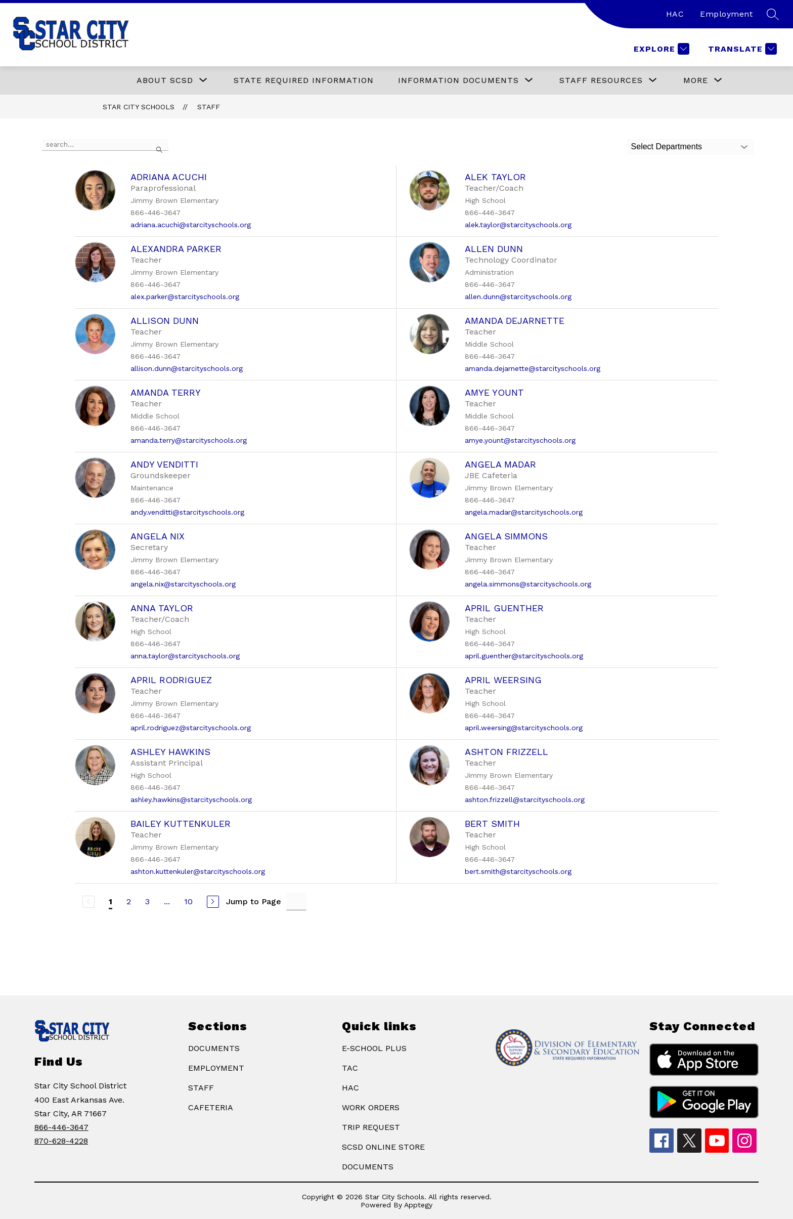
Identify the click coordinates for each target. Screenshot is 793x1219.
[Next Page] (213, 902)
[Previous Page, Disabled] (88, 902)
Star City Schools (138, 107)
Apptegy (418, 1205)
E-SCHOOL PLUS (374, 1048)
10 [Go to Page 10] (188, 901)
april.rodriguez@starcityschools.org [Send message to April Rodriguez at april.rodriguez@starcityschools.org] (190, 728)
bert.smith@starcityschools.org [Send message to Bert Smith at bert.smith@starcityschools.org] (518, 871)
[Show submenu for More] (695, 80)
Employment (726, 14)
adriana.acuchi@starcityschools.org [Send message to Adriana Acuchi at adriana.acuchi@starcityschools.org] (190, 225)
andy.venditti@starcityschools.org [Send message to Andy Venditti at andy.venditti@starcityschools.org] (187, 512)
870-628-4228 (61, 1141)
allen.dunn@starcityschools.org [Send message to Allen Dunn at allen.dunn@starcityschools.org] (518, 296)
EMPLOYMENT (216, 1068)
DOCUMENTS (214, 1048)
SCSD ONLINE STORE (383, 1147)
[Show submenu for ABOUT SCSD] (165, 80)
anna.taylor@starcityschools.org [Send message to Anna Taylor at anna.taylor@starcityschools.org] (185, 656)
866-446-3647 (61, 1127)
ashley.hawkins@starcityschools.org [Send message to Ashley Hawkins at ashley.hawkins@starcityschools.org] (191, 799)
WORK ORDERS (371, 1107)
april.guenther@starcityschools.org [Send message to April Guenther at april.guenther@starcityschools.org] (524, 656)
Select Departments (666, 146)
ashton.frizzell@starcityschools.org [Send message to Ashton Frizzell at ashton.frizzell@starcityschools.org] (525, 799)
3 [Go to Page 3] (147, 901)
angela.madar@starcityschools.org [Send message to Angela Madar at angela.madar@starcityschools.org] (524, 512)
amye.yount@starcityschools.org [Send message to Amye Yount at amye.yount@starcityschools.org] (520, 440)
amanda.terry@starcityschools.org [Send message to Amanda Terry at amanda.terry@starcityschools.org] (188, 440)
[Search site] (773, 14)
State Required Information (304, 80)
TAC (350, 1068)
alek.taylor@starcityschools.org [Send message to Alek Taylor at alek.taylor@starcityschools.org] (518, 225)
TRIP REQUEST (371, 1127)
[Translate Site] (741, 49)
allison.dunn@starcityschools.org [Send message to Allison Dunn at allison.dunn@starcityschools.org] (186, 368)
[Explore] (660, 49)
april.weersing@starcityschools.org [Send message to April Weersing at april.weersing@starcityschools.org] (524, 728)
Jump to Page (253, 901)
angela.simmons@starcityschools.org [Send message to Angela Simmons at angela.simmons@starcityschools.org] (528, 584)
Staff (208, 107)
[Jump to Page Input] (296, 901)
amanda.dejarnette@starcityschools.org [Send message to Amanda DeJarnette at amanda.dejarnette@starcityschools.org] (532, 368)
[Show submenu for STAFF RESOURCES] (601, 80)
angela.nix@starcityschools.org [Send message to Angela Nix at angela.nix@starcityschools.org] (183, 584)
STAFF (201, 1087)
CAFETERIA (210, 1107)
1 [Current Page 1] (110, 901)
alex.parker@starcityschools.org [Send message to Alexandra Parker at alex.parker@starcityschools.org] (184, 296)
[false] (105, 145)
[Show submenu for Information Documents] (458, 80)
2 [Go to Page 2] (128, 901)
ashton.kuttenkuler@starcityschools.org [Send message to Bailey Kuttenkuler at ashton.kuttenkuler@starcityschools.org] (197, 871)
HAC (675, 14)
